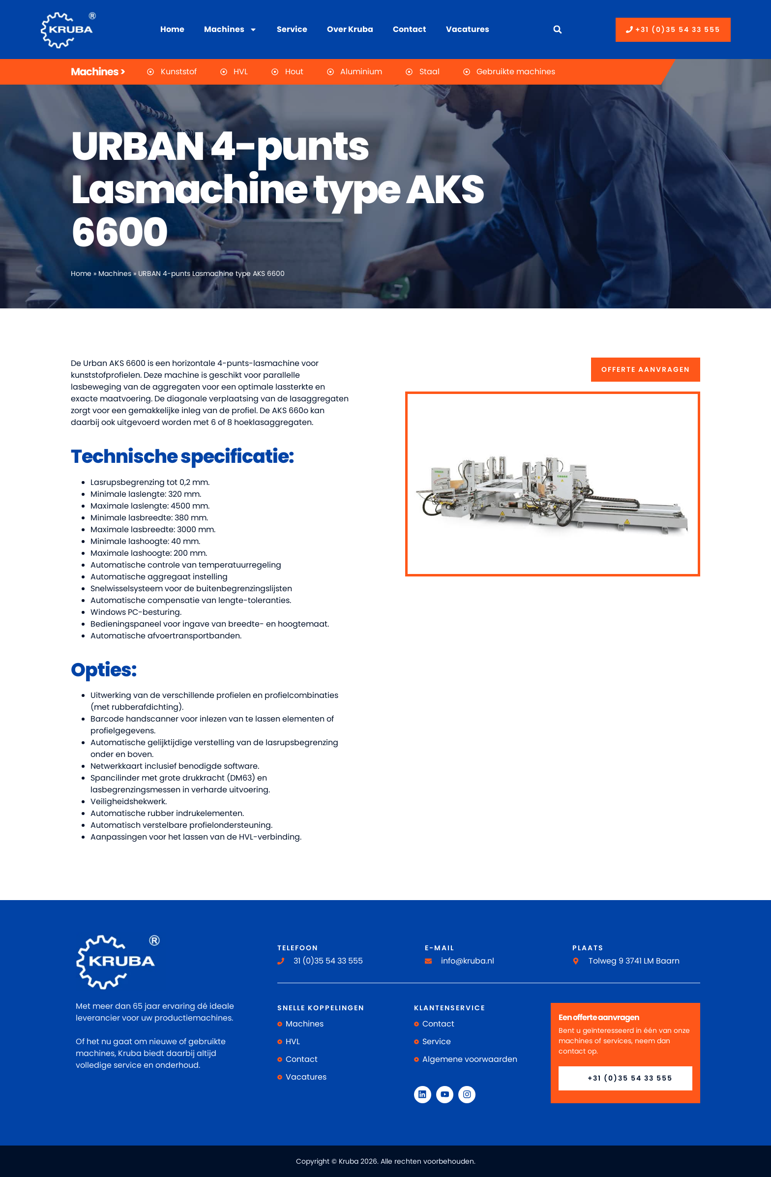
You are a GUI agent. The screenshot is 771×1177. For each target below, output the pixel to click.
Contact (409, 29)
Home (172, 29)
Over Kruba (350, 29)
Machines (230, 29)
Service (292, 29)
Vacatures (467, 29)
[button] (557, 30)
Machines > (98, 71)
